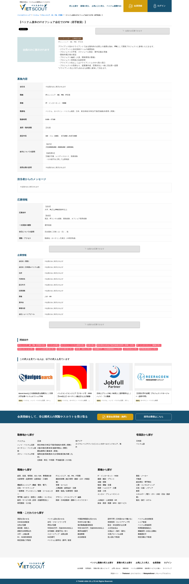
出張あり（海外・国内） (117, 531)
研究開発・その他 (24, 503)
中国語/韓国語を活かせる (87, 519)
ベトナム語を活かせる (55, 519)
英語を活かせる (23, 519)
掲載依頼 (125, 568)
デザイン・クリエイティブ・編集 (68, 497)
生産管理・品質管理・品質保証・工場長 (32, 479)
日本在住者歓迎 (23, 522)
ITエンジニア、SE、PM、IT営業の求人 (31, 345)
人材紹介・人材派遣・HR (107, 500)
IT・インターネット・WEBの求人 (149, 345)
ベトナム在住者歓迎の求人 (45, 349)
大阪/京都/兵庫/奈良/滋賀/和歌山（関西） (52, 448)
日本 (39, 441)
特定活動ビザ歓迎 (144, 537)
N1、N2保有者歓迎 (24, 537)
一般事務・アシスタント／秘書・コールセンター (35, 492)
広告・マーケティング (25, 488)
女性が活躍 (21, 525)
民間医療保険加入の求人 (148, 349)
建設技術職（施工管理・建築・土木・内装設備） (73, 480)
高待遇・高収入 (23, 528)
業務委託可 (142, 534)
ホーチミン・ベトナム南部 (26, 449)
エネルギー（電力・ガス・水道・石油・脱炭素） (153, 495)
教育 (137, 491)
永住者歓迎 (82, 537)
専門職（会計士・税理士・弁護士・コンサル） (35, 497)
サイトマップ (167, 568)
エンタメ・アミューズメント (109, 494)
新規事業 (81, 534)
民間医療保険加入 (144, 528)
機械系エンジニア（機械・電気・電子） (32, 485)
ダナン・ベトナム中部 (25, 454)
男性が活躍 (51, 525)
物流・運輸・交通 (104, 485)
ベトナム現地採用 (144, 525)
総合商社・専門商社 (143, 482)
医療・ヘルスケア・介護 (107, 488)
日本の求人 (91, 345)
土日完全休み (113, 528)
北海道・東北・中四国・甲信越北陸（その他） (55, 460)
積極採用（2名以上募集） (147, 531)
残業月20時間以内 (24, 531)
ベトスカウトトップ (23, 15)
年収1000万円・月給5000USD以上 (91, 528)
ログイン (168, 563)
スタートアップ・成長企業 (57, 534)
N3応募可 (51, 537)
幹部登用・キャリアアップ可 (119, 522)
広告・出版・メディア (144, 488)
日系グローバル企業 (115, 534)
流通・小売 (102, 491)
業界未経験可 (83, 531)
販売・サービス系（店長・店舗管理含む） (33, 500)
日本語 (138, 441)
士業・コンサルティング (145, 485)
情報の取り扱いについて (101, 568)
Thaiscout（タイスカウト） (132, 573)
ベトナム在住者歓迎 (145, 519)
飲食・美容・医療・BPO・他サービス (112, 503)
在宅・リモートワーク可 (56, 522)
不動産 (138, 479)
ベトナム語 (140, 444)
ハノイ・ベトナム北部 (25, 445)
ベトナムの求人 (53, 345)
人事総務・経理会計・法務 (66, 488)
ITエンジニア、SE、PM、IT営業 (51, 15)
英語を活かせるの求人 (26, 349)
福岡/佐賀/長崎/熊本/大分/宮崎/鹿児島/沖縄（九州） (55, 455)
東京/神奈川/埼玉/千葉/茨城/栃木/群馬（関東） (54, 445)
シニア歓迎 (142, 522)
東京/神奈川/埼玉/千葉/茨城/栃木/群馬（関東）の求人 (116, 345)
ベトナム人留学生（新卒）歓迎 (59, 540)
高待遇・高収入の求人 (83, 349)
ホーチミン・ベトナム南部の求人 (73, 345)
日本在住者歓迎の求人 (65, 349)
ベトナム (36, 15)
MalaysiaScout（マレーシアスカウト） (158, 573)
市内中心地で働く (84, 522)
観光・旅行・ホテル (143, 500)
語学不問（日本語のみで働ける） (120, 519)
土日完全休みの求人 (131, 349)
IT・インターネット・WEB (108, 476)
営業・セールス (62, 485)
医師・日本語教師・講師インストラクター (72, 500)
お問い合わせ (116, 568)
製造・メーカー (142, 476)
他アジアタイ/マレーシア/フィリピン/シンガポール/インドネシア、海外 (98, 444)
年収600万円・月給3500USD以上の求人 (107, 349)
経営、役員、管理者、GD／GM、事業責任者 (34, 476)
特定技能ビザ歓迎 (24, 540)
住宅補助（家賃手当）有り (57, 531)
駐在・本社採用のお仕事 (117, 525)
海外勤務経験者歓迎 (85, 525)
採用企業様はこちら (153, 417)
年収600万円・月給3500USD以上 (60, 528)
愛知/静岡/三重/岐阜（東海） (48, 451)
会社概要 (80, 568)
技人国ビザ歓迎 (114, 537)
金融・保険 (102, 482)
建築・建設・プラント (106, 479)
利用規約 (88, 568)
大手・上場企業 (23, 534)
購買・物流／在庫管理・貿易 (67, 491)
